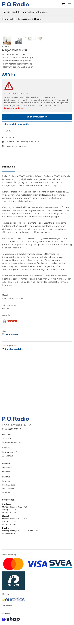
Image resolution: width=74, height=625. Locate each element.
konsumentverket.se (14, 159)
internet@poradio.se (11, 442)
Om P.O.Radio (8, 485)
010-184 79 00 (8, 438)
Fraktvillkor (7, 467)
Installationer (8, 488)
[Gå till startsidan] (15, 4)
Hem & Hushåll (9, 19)
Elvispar (37, 19)
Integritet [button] (6, 492)
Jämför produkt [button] (12, 400)
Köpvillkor (6, 471)
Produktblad (11, 386)
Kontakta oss (8, 481)
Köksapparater (24, 19)
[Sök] (37, 12)
